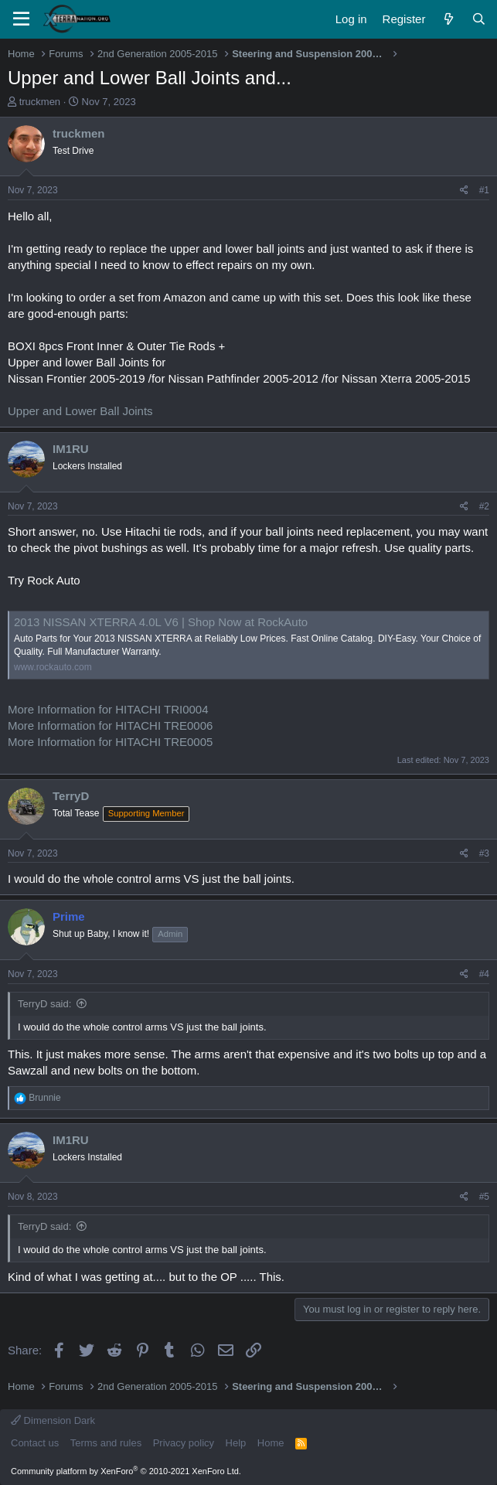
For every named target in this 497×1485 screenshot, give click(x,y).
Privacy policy (183, 1443)
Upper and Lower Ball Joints (80, 410)
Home (270, 1443)
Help (236, 1443)
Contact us (35, 1443)
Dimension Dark (53, 1420)
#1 (484, 190)
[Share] (464, 190)
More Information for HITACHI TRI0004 (108, 709)
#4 (484, 974)
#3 (484, 853)
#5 (484, 1196)
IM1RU (71, 448)
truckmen (39, 101)
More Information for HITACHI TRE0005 (110, 741)
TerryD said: (44, 1004)
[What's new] (448, 19)
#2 (484, 506)
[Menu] (21, 19)
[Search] (479, 19)
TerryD (71, 795)
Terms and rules (105, 1443)
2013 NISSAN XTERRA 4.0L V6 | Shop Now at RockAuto (161, 621)
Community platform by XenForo (126, 1471)
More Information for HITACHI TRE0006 (110, 725)
